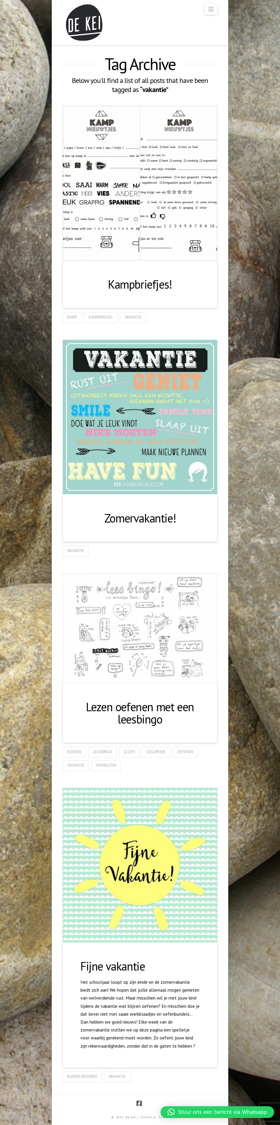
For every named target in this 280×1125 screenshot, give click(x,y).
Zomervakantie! (140, 518)
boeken (74, 751)
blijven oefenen (82, 1076)
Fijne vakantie (112, 966)
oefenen (185, 751)
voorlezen (106, 765)
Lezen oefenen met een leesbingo (140, 713)
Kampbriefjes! (140, 284)
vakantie (132, 317)
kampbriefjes (101, 317)
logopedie (156, 751)
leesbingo (102, 751)
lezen (129, 751)
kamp (72, 317)
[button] (211, 9)
